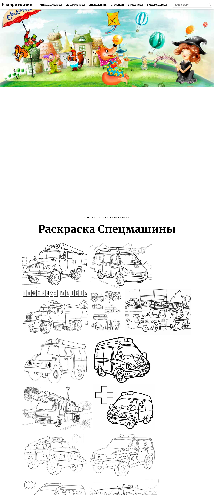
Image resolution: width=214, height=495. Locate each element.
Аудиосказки (75, 4)
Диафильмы (98, 4)
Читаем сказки (51, 4)
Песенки (117, 4)
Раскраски (135, 4)
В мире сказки (17, 4)
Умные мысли (157, 4)
